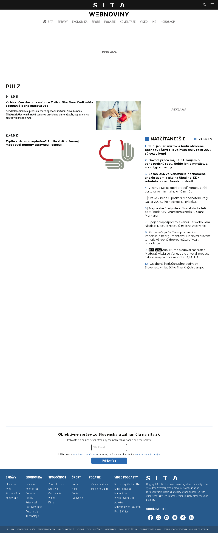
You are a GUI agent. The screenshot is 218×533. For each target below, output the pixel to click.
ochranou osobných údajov (147, 454)
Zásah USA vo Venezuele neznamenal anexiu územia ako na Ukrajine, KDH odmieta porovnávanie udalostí (175, 177)
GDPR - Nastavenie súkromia (175, 529)
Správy (63, 22)
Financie (30, 484)
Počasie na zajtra (99, 489)
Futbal (75, 484)
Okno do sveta (122, 489)
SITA (48, 22)
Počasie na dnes (98, 484)
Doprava (30, 493)
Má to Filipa (120, 493)
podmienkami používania (84, 454)
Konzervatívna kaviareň (127, 507)
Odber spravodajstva (46, 529)
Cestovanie (54, 493)
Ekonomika (79, 22)
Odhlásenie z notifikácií (199, 529)
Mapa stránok (110, 529)
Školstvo (53, 489)
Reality (29, 498)
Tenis (75, 493)
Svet (8, 489)
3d (205, 138)
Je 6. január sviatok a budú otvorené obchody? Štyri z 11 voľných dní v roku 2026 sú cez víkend (178, 149)
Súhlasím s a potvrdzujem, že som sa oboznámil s (109, 454)
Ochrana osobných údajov (150, 529)
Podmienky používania (128, 529)
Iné (154, 22)
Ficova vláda (13, 493)
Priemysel (31, 502)
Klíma (51, 502)
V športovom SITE (124, 498)
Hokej (75, 489)
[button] (212, 5)
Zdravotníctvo (56, 484)
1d (195, 138)
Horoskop (167, 22)
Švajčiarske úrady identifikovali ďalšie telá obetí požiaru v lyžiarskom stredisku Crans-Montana (175, 212)
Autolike (118, 502)
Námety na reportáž (66, 529)
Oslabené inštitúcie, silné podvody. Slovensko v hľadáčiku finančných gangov (174, 265)
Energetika (32, 489)
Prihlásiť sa (109, 460)
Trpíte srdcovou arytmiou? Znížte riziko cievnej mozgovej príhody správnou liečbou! (42, 143)
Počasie (110, 22)
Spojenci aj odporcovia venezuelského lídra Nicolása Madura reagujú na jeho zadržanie (177, 224)
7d (210, 138)
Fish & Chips (121, 511)
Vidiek (51, 498)
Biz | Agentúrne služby (25, 529)
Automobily (32, 511)
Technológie (32, 516)
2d (200, 138)
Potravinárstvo (34, 507)
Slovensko (11, 484)
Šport (96, 22)
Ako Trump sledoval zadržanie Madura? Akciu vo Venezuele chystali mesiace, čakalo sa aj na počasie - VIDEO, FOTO (177, 253)
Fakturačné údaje (94, 529)
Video (144, 22)
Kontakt (80, 529)
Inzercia (10, 529)
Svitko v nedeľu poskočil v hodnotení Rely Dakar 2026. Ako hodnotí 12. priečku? (176, 199)
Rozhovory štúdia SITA (127, 484)
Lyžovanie (77, 498)
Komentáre (128, 22)
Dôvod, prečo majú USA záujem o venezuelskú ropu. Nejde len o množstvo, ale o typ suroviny (176, 163)
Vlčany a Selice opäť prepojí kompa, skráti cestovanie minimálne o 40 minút (176, 189)
